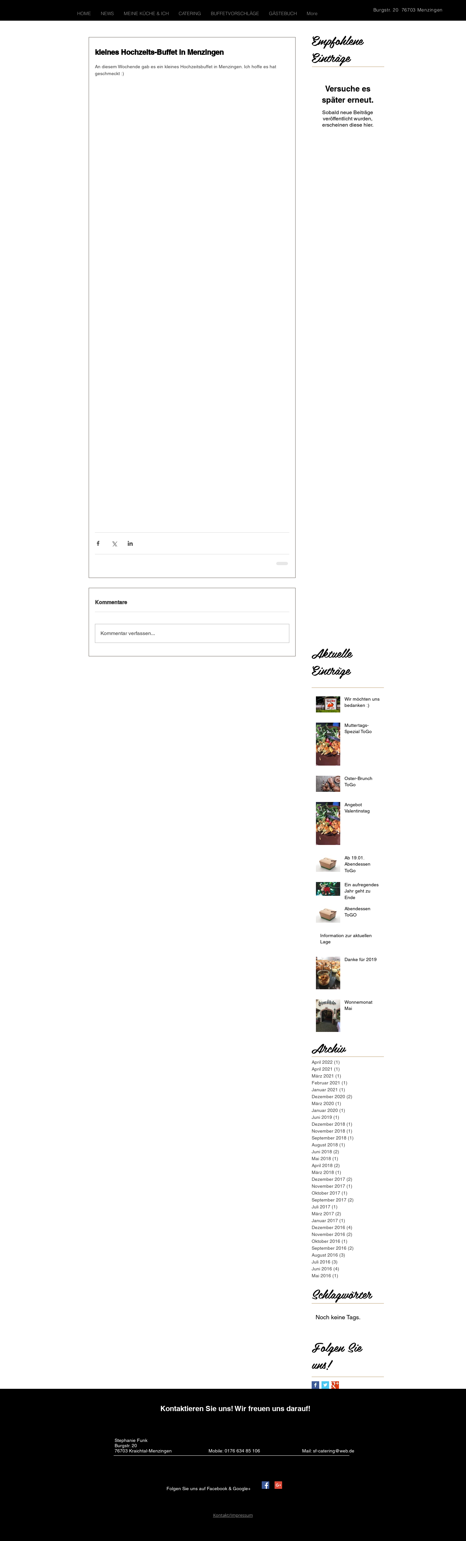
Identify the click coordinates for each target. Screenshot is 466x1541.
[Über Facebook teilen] (98, 543)
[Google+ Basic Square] (335, 1385)
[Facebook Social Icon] (265, 1485)
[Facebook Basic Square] (315, 1385)
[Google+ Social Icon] (278, 1485)
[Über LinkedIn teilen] (130, 543)
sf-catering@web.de (333, 1450)
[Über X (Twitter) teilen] (114, 543)
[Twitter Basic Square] (325, 1385)
